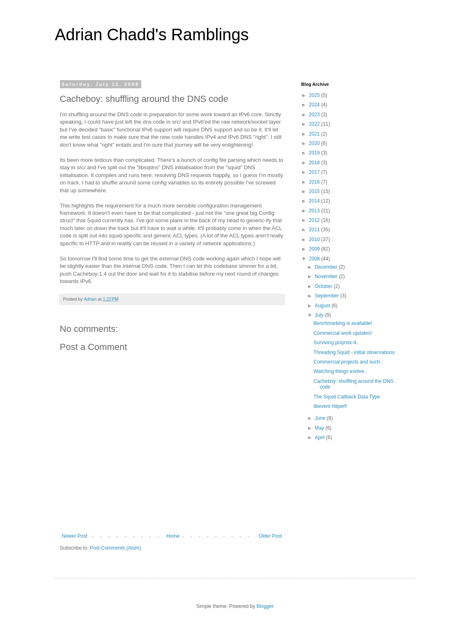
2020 (315, 143)
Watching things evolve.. (340, 371)
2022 (315, 124)
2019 (315, 153)
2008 (315, 259)
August (323, 305)
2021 (315, 134)
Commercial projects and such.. (347, 362)
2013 (315, 211)
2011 (315, 229)
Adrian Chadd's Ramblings (152, 34)
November (327, 276)
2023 (315, 114)
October (324, 286)
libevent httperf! (330, 406)
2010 (315, 239)
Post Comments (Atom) (115, 548)
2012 (315, 220)
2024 (315, 105)
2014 (315, 201)
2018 (315, 163)
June (320, 418)
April (320, 437)
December (327, 267)
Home (172, 536)
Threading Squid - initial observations (353, 352)
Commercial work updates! (342, 333)
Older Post (270, 536)
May (320, 428)
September (327, 296)
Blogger (265, 606)
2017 (315, 172)
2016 (315, 182)
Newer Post (74, 536)
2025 (315, 95)
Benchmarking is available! (342, 323)
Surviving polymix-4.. (336, 342)
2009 (315, 249)
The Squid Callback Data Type (346, 397)
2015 (315, 191)
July (320, 315)
